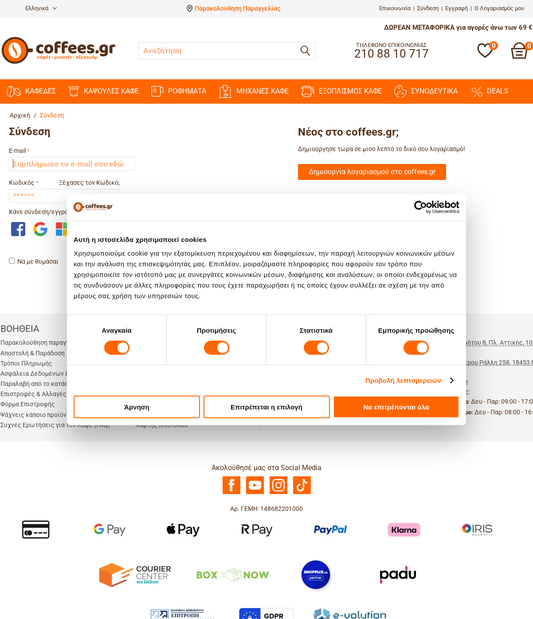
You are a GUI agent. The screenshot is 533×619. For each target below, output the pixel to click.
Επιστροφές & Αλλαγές (33, 393)
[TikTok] (302, 491)
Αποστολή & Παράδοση (32, 353)
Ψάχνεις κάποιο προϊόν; (34, 414)
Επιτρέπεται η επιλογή (266, 407)
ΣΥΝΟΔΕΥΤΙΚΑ (426, 91)
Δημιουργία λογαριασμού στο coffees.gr (372, 171)
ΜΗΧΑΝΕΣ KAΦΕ (254, 91)
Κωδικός (22, 182)
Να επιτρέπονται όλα (396, 407)
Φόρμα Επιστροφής (27, 404)
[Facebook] (231, 491)
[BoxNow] (232, 574)
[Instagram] (278, 491)
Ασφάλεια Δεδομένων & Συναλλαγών (53, 373)
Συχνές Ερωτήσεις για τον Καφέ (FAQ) (55, 424)
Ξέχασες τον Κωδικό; (89, 182)
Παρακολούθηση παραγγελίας (43, 342)
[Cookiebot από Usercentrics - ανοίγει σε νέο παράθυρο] (420, 207)
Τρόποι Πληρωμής (26, 363)
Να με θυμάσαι (34, 261)
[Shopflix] (315, 574)
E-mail (17, 150)
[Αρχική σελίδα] (58, 62)
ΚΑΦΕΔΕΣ (31, 91)
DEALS (489, 91)
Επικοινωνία (395, 8)
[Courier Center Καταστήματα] (134, 574)
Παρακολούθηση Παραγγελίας (237, 8)
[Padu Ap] (398, 574)
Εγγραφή (456, 8)
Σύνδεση (428, 8)
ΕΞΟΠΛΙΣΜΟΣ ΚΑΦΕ (341, 91)
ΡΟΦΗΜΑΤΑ (178, 91)
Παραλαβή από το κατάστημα (41, 383)
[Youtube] (255, 491)
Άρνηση (136, 407)
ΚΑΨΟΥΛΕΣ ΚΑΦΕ (103, 91)
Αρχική (20, 115)
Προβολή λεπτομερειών (403, 380)
